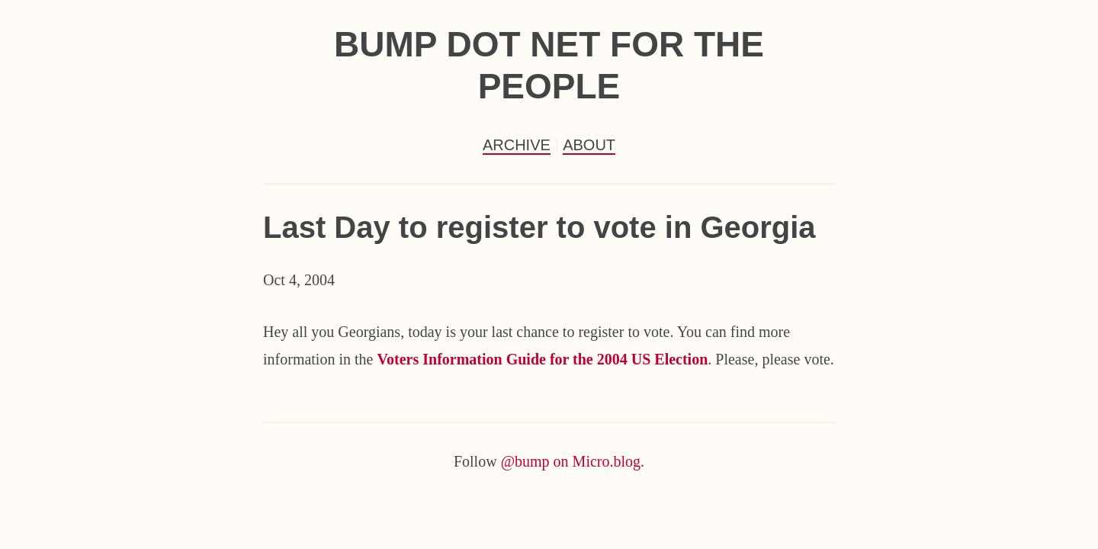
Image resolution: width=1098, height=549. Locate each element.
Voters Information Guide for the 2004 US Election (542, 359)
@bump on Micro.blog (570, 461)
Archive (517, 144)
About (589, 144)
